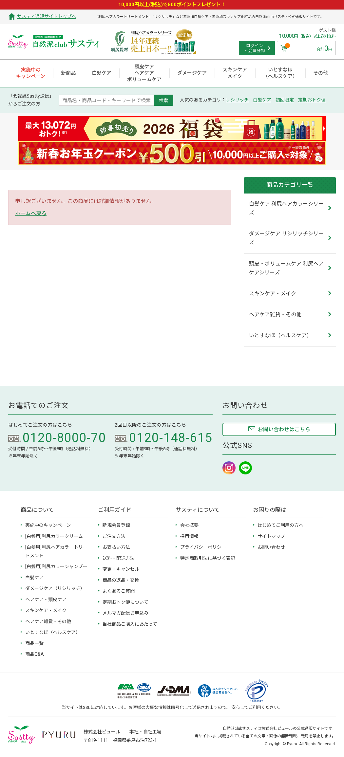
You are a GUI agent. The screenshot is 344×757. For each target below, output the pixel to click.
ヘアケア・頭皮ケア (46, 599)
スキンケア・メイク (46, 610)
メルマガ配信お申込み (125, 613)
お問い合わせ (271, 547)
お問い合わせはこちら (284, 429)
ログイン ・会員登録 (254, 48)
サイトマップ (271, 536)
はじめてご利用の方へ (280, 525)
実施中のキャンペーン (48, 525)
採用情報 (189, 536)
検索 (163, 100)
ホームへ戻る (31, 213)
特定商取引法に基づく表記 (207, 558)
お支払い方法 (116, 547)
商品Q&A (34, 654)
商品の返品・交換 (121, 580)
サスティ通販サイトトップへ (46, 16)
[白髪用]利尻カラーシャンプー (56, 566)
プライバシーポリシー (203, 547)
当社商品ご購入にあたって (130, 624)
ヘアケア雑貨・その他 (48, 621)
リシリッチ (237, 99)
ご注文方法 (114, 536)
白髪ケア (262, 99)
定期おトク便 (312, 99)
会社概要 (189, 525)
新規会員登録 (116, 525)
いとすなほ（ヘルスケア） (52, 632)
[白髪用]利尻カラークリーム (54, 536)
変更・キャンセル (121, 569)
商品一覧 (34, 643)
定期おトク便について (125, 602)
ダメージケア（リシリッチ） (55, 588)
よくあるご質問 (119, 591)
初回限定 (285, 99)
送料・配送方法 (119, 558)
